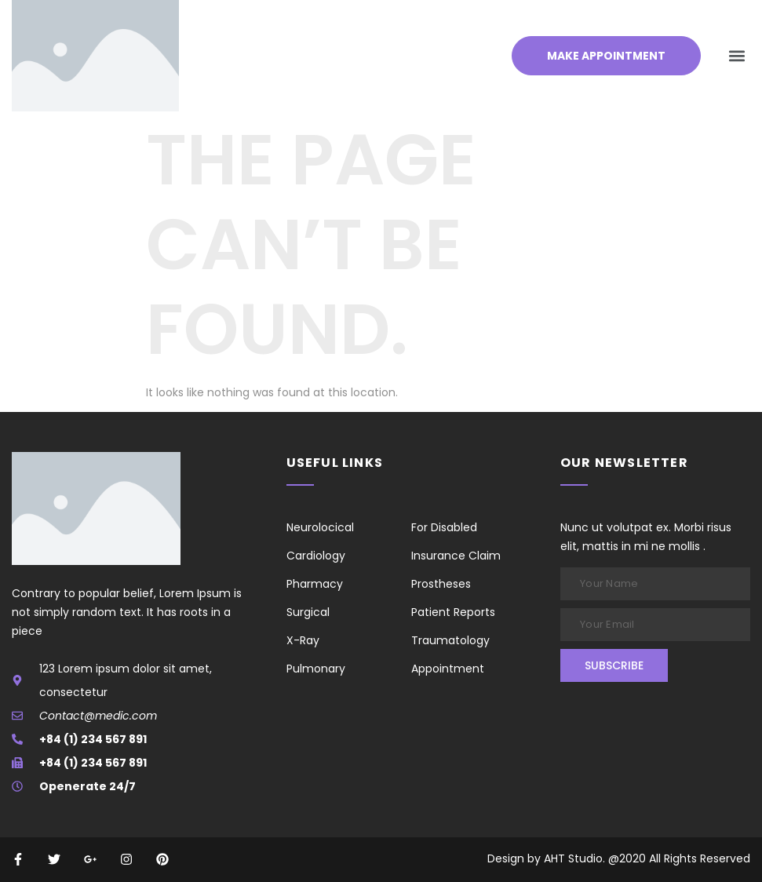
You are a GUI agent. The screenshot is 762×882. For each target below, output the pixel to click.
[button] (737, 56)
